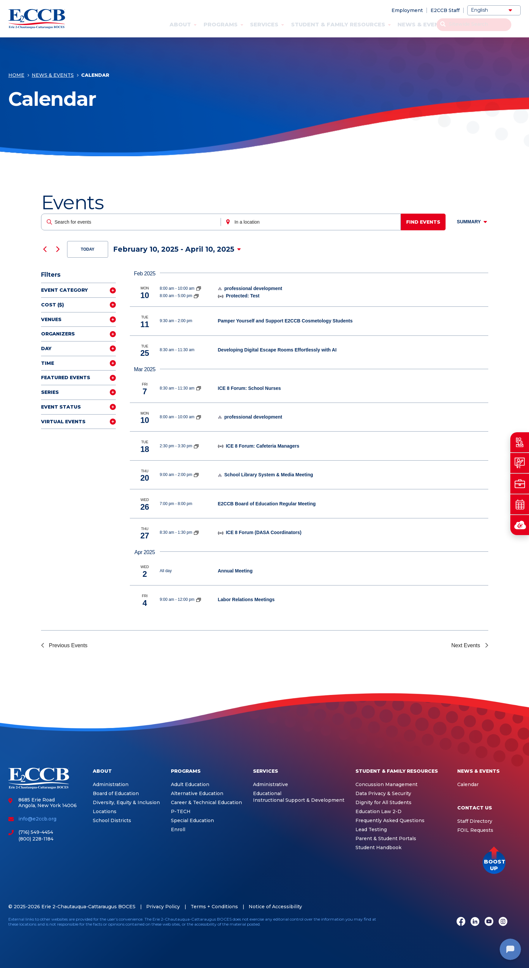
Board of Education (116, 793)
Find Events (426, 222)
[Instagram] (503, 922)
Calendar (468, 784)
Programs (221, 24)
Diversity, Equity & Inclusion (126, 802)
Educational (267, 793)
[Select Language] (494, 10)
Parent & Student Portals (385, 838)
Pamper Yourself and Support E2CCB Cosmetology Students (285, 320)
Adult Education (190, 784)
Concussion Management (386, 784)
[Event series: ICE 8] (198, 388)
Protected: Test (243, 295)
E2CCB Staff (445, 10)
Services (264, 24)
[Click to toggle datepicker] (177, 249)
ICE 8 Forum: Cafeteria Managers (262, 446)
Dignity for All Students (383, 802)
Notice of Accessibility (275, 907)
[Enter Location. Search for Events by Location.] (312, 222)
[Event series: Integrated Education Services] (198, 288)
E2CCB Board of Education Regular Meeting (267, 503)
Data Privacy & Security (383, 793)
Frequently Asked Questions (390, 820)
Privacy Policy (163, 907)
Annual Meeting (235, 570)
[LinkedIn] (475, 922)
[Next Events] (58, 249)
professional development (253, 288)
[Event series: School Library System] (196, 474)
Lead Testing (371, 829)
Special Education (192, 820)
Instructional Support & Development (298, 800)
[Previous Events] (45, 249)
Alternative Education (197, 793)
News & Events (422, 24)
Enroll (178, 829)
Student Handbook (378, 848)
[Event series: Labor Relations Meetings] (198, 599)
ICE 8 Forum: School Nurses (249, 388)
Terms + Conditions (214, 907)
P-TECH (181, 811)
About (180, 24)
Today (87, 249)
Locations (104, 811)
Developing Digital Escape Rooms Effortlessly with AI (277, 349)
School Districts (112, 820)
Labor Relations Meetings (246, 599)
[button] (494, 862)
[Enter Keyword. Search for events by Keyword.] (131, 222)
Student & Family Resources (338, 24)
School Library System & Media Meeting (268, 474)
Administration (110, 784)
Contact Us (478, 24)
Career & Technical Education (206, 802)
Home (16, 77)
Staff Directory (474, 821)
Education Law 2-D (378, 811)
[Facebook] (461, 922)
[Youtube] (489, 922)
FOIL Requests (475, 830)
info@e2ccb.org (37, 819)
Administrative (270, 784)
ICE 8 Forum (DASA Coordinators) (264, 532)
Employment (407, 10)
